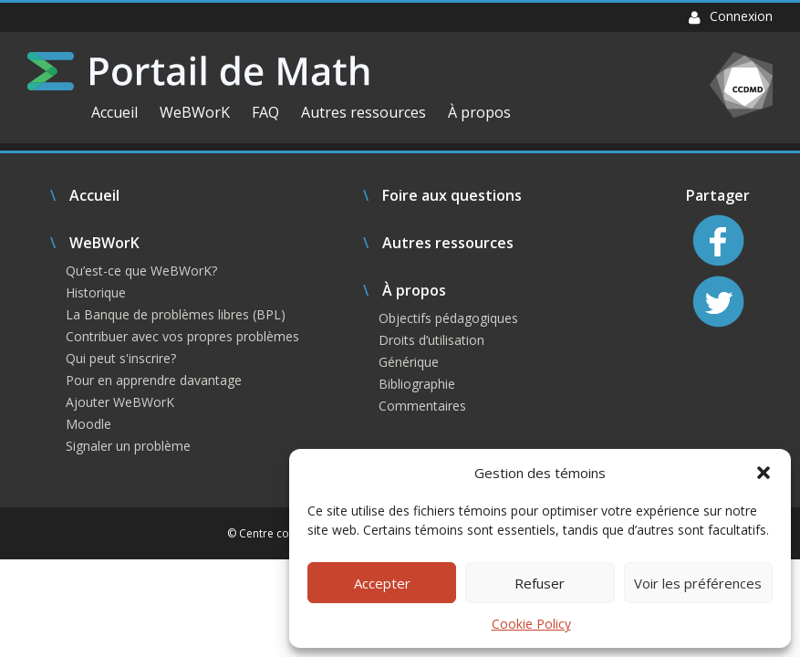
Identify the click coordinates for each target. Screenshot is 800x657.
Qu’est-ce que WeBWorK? (141, 270)
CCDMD (741, 85)
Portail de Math (198, 71)
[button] (763, 473)
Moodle (88, 424)
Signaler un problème (128, 445)
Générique (409, 361)
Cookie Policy (531, 623)
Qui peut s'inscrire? (121, 358)
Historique (96, 292)
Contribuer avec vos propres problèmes (182, 336)
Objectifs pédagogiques (448, 318)
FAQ (265, 112)
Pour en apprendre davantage (154, 380)
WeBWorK (195, 112)
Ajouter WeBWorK (120, 402)
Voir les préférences (698, 583)
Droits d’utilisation (431, 340)
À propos (479, 112)
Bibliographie (417, 383)
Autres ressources (363, 112)
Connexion (731, 16)
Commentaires (422, 405)
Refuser (539, 583)
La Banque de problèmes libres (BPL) (176, 314)
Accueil (114, 112)
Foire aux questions (452, 195)
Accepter (382, 583)
